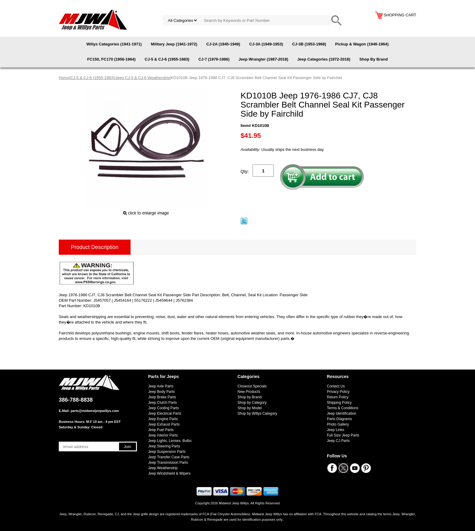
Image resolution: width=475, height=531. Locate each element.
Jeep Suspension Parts (166, 452)
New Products (249, 392)
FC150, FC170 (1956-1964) (111, 59)
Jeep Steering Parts (164, 446)
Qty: (245, 171)
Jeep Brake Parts (162, 397)
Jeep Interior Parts (163, 435)
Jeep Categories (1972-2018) (323, 59)
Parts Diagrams (339, 419)
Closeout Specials (252, 386)
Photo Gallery (338, 424)
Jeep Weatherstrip (163, 468)
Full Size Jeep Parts (343, 435)
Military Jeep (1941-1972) (174, 44)
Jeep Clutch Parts (162, 402)
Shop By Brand (373, 59)
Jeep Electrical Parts (164, 413)
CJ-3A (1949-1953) (266, 44)
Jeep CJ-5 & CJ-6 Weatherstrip (142, 77)
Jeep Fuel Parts (161, 430)
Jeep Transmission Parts (168, 462)
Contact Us (336, 386)
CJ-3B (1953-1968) (309, 44)
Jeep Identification (341, 413)
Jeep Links (335, 430)
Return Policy (337, 397)
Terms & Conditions (342, 408)
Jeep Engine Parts (163, 419)
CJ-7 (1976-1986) (214, 59)
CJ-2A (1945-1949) (223, 44)
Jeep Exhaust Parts (164, 424)
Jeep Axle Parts (160, 386)
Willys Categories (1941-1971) (114, 44)
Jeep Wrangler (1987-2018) (263, 59)
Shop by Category (252, 402)
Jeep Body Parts (161, 392)
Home (64, 77)
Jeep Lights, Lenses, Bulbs (169, 441)
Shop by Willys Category (257, 413)
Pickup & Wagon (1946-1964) (362, 44)
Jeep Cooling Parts (163, 408)
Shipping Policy (339, 402)
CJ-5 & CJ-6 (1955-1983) (167, 59)
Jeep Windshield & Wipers (169, 473)
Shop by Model (250, 408)
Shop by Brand (249, 397)
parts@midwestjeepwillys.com (95, 411)
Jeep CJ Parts (338, 441)
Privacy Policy (338, 392)
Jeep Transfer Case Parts (168, 457)
